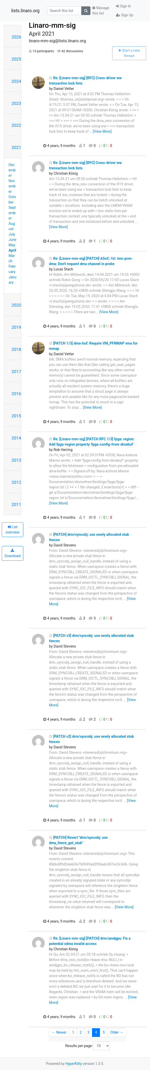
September (12, 212)
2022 (16, 125)
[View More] (102, 131)
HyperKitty (73, 1064)
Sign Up (124, 15)
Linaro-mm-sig (52, 25)
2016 (16, 393)
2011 (16, 504)
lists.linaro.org (25, 10)
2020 (16, 305)
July (12, 234)
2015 (16, 415)
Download (12, 553)
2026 (16, 36)
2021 (16, 147)
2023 (16, 103)
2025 (16, 59)
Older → (116, 1032)
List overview (12, 529)
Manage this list (100, 10)
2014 (16, 438)
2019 (16, 327)
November (12, 186)
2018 (16, 349)
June (13, 240)
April (12, 250)
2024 (16, 81)
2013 (16, 460)
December (12, 170)
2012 (16, 482)
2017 (16, 371)
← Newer (59, 1032)
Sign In (123, 6)
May (12, 245)
